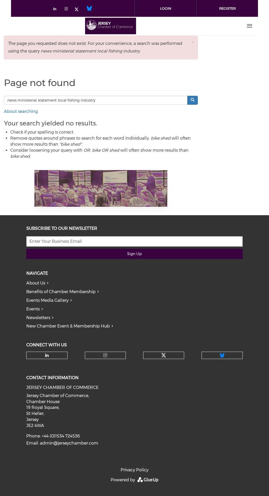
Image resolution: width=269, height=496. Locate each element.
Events (33, 309)
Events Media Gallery (47, 300)
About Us (35, 283)
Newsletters (38, 317)
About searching (21, 111)
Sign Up (134, 253)
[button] (192, 42)
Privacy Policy (134, 469)
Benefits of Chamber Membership (61, 291)
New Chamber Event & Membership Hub (68, 326)
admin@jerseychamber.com (69, 443)
